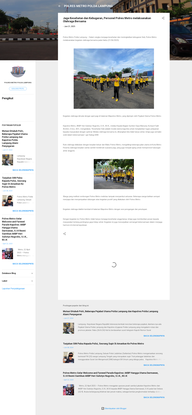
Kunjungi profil (18, 89)
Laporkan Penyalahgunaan (13, 288)
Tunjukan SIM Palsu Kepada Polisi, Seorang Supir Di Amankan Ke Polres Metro (103, 343)
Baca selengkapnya (154, 336)
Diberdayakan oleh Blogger (113, 408)
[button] (163, 18)
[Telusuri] (168, 7)
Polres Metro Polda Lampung (17, 83)
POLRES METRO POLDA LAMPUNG (88, 6)
